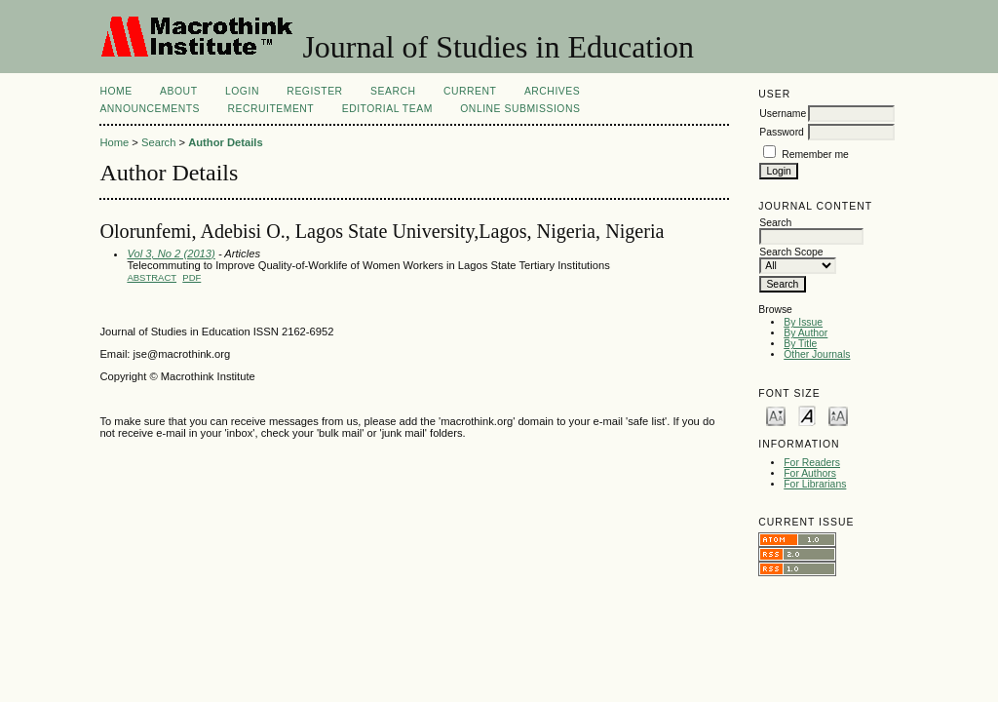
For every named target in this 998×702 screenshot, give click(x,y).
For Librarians (815, 484)
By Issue (803, 322)
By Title (800, 343)
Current (469, 91)
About (178, 91)
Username (782, 113)
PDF (191, 277)
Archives (552, 91)
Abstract (151, 277)
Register (314, 91)
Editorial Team (387, 108)
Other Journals (817, 354)
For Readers (812, 462)
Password (781, 132)
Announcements (149, 108)
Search (392, 91)
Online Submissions (520, 108)
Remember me (815, 154)
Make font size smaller (776, 415)
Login (242, 91)
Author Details (225, 142)
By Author (805, 333)
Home (115, 91)
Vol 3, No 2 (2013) (170, 253)
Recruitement (270, 108)
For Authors (810, 473)
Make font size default (807, 415)
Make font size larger (838, 415)
